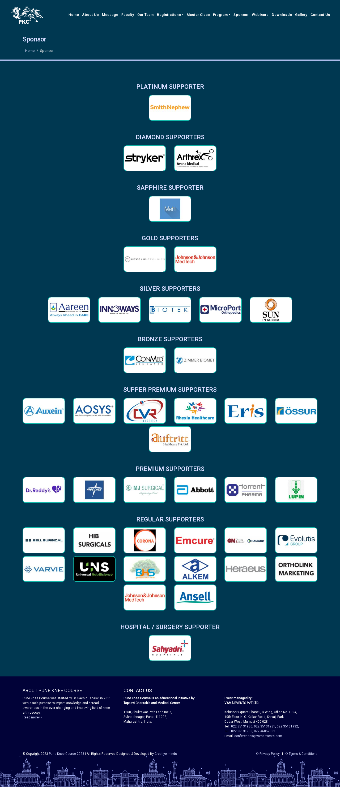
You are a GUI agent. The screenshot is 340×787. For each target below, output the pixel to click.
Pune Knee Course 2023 (66, 754)
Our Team (145, 15)
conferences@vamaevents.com (258, 736)
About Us (90, 15)
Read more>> (32, 717)
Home (74, 15)
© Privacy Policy (268, 754)
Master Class (198, 15)
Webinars (260, 15)
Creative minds (166, 754)
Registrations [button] (169, 15)
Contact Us (320, 15)
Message (110, 15)
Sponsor (241, 15)
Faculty (127, 15)
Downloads (282, 15)
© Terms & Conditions (301, 754)
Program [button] (220, 15)
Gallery (301, 15)
